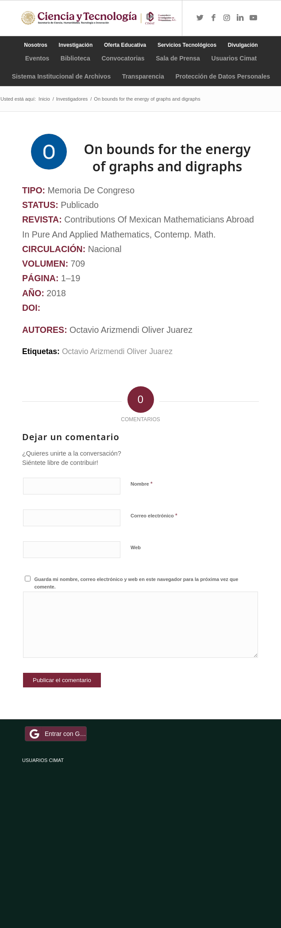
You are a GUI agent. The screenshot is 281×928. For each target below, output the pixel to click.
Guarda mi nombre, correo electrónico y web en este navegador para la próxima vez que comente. (137, 583)
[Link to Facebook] (213, 18)
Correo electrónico (154, 515)
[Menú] (166, 18)
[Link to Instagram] (226, 18)
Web (136, 547)
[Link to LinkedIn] (239, 18)
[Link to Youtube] (253, 18)
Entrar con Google (57, 734)
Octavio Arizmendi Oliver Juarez (117, 351)
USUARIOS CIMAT (43, 760)
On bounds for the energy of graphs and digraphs (167, 157)
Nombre (142, 483)
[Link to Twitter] (200, 18)
